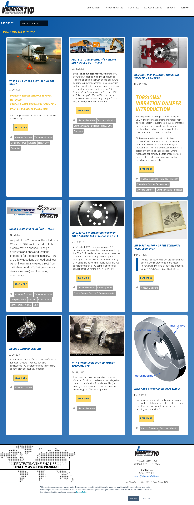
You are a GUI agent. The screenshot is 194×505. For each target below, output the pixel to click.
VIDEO (28, 305)
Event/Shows (44, 299)
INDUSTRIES (133, 8)
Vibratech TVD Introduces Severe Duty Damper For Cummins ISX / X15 (95, 234)
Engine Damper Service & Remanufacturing (94, 293)
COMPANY (185, 8)
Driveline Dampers (146, 189)
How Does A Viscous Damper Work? (157, 389)
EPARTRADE (17, 305)
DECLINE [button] (146, 499)
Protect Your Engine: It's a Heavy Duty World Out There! (94, 61)
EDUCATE (171, 8)
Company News (18, 143)
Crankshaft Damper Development (153, 184)
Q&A (36, 305)
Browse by (7, 23)
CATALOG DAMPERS (153, 8)
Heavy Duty (43, 143)
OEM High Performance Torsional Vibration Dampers (156, 76)
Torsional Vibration (43, 137)
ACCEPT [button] (133, 499)
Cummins (15, 148)
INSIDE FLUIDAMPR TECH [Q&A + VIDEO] (32, 229)
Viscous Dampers (23, 137)
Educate (32, 143)
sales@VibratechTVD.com (146, 476)
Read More (21, 127)
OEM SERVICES (94, 8)
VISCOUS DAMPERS (114, 8)
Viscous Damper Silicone (25, 348)
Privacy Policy (81, 492)
